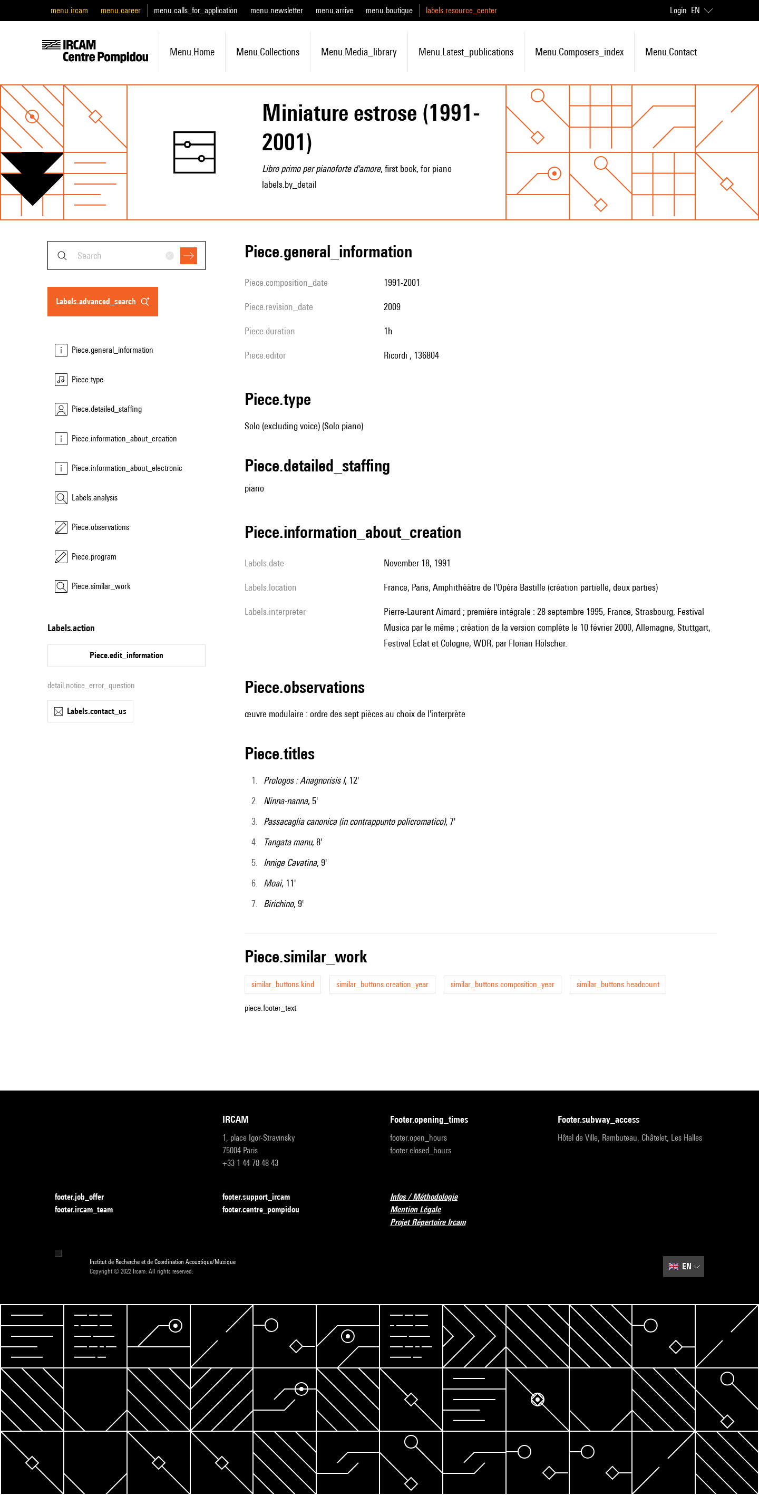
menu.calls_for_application (196, 10)
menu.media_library (359, 51)
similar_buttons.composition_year (502, 984)
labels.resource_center (461, 10)
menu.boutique (389, 10)
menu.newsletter (276, 10)
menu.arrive (334, 10)
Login (678, 10)
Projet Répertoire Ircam (434, 1222)
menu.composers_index (579, 51)
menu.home (192, 51)
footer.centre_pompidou (267, 1210)
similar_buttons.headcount (618, 984)
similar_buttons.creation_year (382, 984)
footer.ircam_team (90, 1210)
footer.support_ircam (262, 1197)
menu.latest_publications (466, 51)
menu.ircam (69, 10)
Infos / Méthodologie (430, 1197)
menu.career (121, 10)
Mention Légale (421, 1210)
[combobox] (126, 255)
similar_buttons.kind (282, 984)
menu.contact (671, 51)
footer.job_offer (85, 1197)
